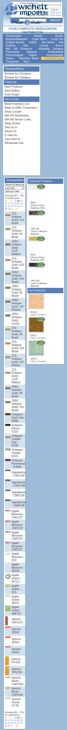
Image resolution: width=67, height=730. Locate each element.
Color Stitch (40, 39)
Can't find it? (12, 139)
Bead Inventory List (17, 103)
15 (21, 201)
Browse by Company (18, 73)
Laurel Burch (51, 45)
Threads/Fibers (53, 58)
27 (22, 206)
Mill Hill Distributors (17, 115)
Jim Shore (48, 42)
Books (59, 35)
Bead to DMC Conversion (21, 107)
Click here (55, 12)
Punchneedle (55, 55)
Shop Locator (13, 111)
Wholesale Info (14, 142)
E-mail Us (11, 135)
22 (6, 206)
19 (15, 203)
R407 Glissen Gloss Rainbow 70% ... (38, 248)
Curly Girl (57, 39)
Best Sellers (12, 90)
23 (9, 206)
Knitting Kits (21, 45)
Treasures (12, 61)
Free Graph (12, 94)
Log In (56, 10)
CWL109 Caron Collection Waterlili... (38, 274)
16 (6, 203)
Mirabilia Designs (51, 48)
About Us (10, 131)
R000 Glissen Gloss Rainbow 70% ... (38, 196)
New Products (14, 86)
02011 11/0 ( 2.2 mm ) (38, 328)
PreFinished (55, 51)
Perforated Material (25, 51)
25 (15, 206)
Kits (61, 42)
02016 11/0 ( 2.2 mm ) (38, 351)
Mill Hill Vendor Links (18, 119)
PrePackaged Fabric (24, 55)
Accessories (18, 35)
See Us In (11, 127)
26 (18, 206)
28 (6, 209)
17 (9, 203)
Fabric (33, 42)
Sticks (10, 58)
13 (15, 201)
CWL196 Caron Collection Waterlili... (38, 222)
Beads (43, 35)
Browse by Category (17, 77)
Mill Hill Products (20, 48)
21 (22, 203)
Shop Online (12, 123)
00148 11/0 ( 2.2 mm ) (38, 305)
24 (12, 206)
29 (9, 209)
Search (56, 20)
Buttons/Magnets (17, 39)
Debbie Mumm (15, 42)
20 (18, 203)
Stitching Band (29, 58)
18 (12, 203)
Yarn (26, 61)
